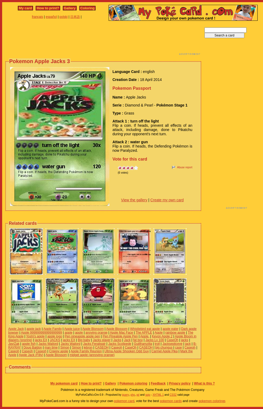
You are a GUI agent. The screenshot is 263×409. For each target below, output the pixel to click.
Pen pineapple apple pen (82, 336)
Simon (64, 347)
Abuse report (184, 167)
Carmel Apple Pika (164, 351)
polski (63, 17)
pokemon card (124, 401)
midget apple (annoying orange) (91, 355)
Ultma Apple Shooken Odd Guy (126, 351)
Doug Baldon (32, 347)
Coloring (87, 8)
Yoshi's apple (35, 336)
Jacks (117, 340)
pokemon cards (171, 401)
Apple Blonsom (93, 329)
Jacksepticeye (172, 344)
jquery (125, 394)
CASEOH (102, 347)
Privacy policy (180, 383)
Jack (127, 340)
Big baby (84, 340)
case (178, 347)
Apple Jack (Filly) (31, 355)
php (132, 394)
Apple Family (52, 329)
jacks (184, 340)
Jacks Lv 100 (154, 340)
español (51, 17)
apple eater (171, 329)
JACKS (55, 340)
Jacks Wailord (48, 344)
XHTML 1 (158, 394)
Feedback (158, 383)
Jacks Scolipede (120, 344)
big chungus (163, 347)
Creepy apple (58, 351)
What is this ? (204, 383)
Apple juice (72, 329)
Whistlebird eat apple (145, 329)
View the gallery (134, 200)
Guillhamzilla (143, 344)
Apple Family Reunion (86, 351)
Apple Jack (16, 329)
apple (68, 332)
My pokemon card (63, 383)
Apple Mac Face (121, 332)
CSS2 (173, 394)
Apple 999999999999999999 (41, 332)
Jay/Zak (13, 344)
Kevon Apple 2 (162, 336)
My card (25, 8)
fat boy (138, 340)
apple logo (54, 336)
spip (147, 394)
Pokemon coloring (133, 383)
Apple (158, 332)
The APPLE (143, 332)
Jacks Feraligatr (94, 344)
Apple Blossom (117, 329)
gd (138, 394)
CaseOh (172, 340)
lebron (88, 347)
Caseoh (116, 347)
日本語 (75, 17)
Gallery (70, 8)
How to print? (48, 8)
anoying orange (96, 332)
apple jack (34, 329)
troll (157, 344)
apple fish (29, 344)
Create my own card (167, 200)
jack (188, 344)
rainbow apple (175, 332)
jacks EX (41, 340)
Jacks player (102, 340)
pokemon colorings (212, 401)
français (37, 17)
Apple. (144, 336)
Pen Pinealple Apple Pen (120, 336)
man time (50, 347)
